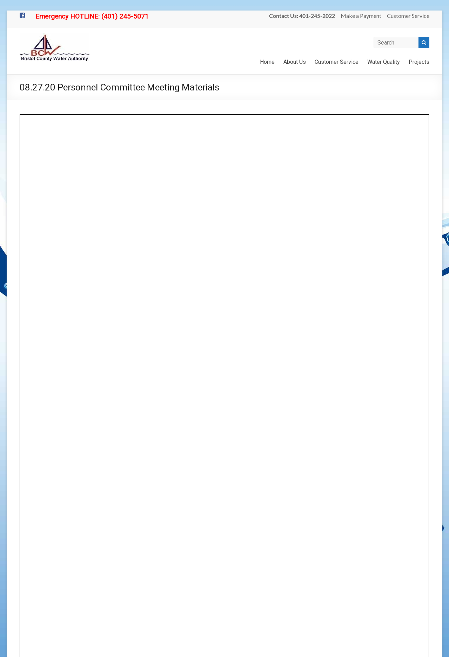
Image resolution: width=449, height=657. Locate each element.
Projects (419, 62)
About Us (294, 62)
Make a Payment (361, 15)
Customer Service (408, 15)
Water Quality (383, 62)
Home (267, 62)
